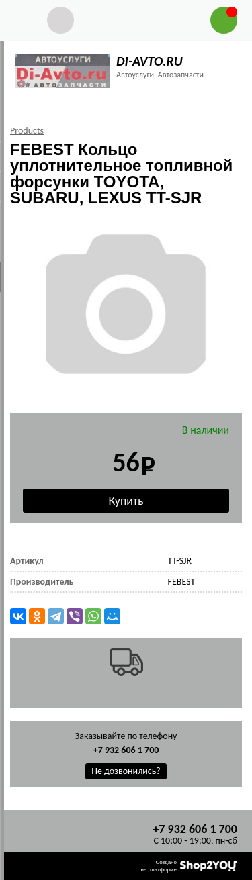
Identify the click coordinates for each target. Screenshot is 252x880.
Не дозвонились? (126, 771)
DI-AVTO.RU (149, 61)
